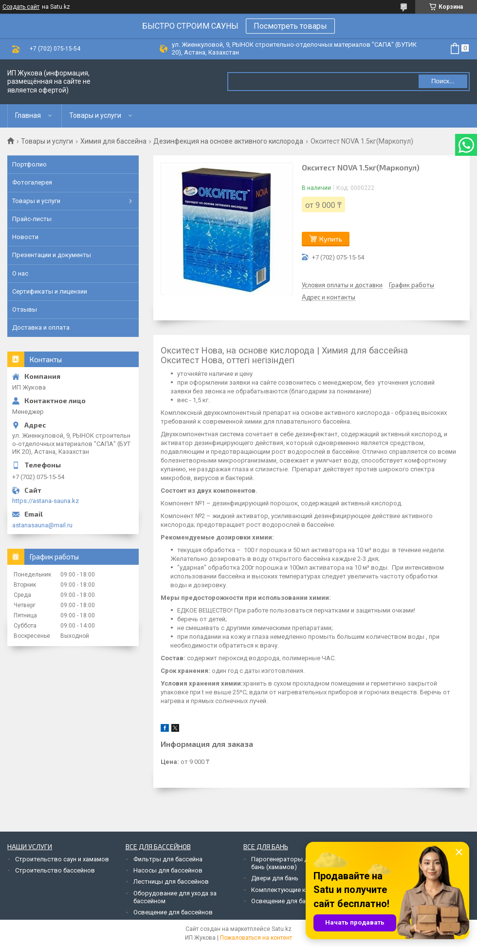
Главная (28, 115)
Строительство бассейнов (55, 870)
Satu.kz (282, 929)
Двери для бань (274, 878)
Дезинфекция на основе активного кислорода (228, 141)
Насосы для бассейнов (167, 870)
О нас (20, 273)
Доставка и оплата (41, 327)
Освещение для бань (281, 901)
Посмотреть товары (290, 26)
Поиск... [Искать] (443, 81)
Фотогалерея (32, 182)
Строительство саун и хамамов (62, 859)
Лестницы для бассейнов (171, 881)
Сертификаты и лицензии (49, 291)
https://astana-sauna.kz (45, 500)
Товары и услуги (95, 115)
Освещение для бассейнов (173, 912)
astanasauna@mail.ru (42, 525)
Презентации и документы (51, 255)
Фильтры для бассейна (167, 859)
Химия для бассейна (113, 141)
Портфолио (29, 164)
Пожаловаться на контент (256, 937)
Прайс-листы (32, 219)
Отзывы (24, 309)
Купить (330, 239)
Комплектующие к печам (288, 889)
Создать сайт (20, 6)
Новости (25, 237)
